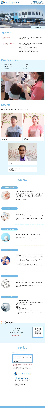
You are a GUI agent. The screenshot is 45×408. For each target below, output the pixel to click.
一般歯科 (26, 64)
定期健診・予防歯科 (8, 64)
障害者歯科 (26, 66)
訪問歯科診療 (7, 68)
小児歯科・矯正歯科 (8, 66)
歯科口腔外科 (27, 68)
